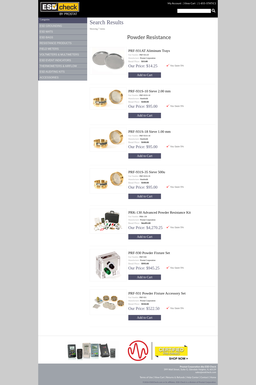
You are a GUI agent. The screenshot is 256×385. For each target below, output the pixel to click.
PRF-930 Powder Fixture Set (149, 253)
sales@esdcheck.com (205, 372)
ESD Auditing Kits (52, 71)
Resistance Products (56, 43)
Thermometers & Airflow (58, 66)
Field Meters (49, 48)
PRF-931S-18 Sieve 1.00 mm (149, 131)
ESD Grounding (51, 26)
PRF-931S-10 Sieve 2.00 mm (149, 91)
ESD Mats (46, 31)
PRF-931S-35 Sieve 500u (146, 172)
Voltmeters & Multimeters (59, 54)
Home (213, 377)
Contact (204, 377)
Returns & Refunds (175, 377)
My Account (174, 3)
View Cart (190, 3)
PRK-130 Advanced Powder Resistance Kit (159, 212)
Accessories (49, 77)
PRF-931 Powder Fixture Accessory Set (157, 293)
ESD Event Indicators (55, 60)
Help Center (193, 377)
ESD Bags (46, 37)
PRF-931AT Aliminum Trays (149, 51)
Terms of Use (146, 377)
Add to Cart (144, 75)
